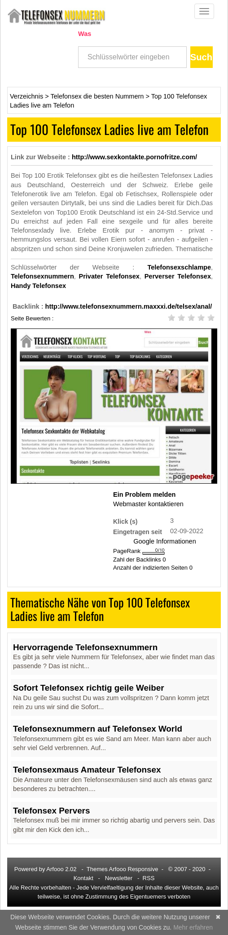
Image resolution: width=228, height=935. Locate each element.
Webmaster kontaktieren (148, 504)
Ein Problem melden (144, 494)
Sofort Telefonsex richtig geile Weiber (88, 687)
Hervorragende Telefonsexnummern (85, 647)
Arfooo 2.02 (61, 869)
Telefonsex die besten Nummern (97, 96)
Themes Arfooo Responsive (122, 869)
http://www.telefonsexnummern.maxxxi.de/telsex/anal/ (128, 306)
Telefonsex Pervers (51, 810)
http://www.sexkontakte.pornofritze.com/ (134, 157)
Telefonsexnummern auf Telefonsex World (97, 728)
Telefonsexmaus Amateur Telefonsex (87, 769)
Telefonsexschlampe (179, 267)
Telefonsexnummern (42, 276)
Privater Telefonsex (109, 276)
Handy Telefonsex (38, 285)
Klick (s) (125, 521)
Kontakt (83, 878)
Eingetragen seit (137, 531)
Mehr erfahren (193, 927)
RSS (149, 878)
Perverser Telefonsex (178, 276)
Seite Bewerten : (32, 318)
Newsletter (118, 878)
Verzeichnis (26, 96)
